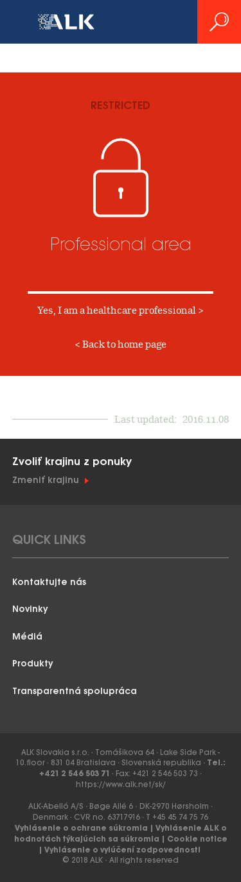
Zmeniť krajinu (45, 481)
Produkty (32, 664)
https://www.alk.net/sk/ (121, 785)
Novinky (30, 610)
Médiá (27, 637)
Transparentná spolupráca (74, 692)
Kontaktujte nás (49, 583)
